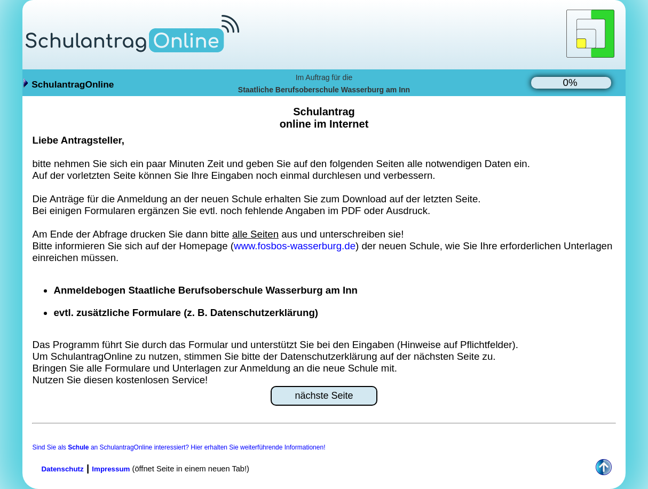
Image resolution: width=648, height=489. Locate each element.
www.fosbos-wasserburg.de (294, 245)
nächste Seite (324, 395)
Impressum (111, 469)
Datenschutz (62, 469)
